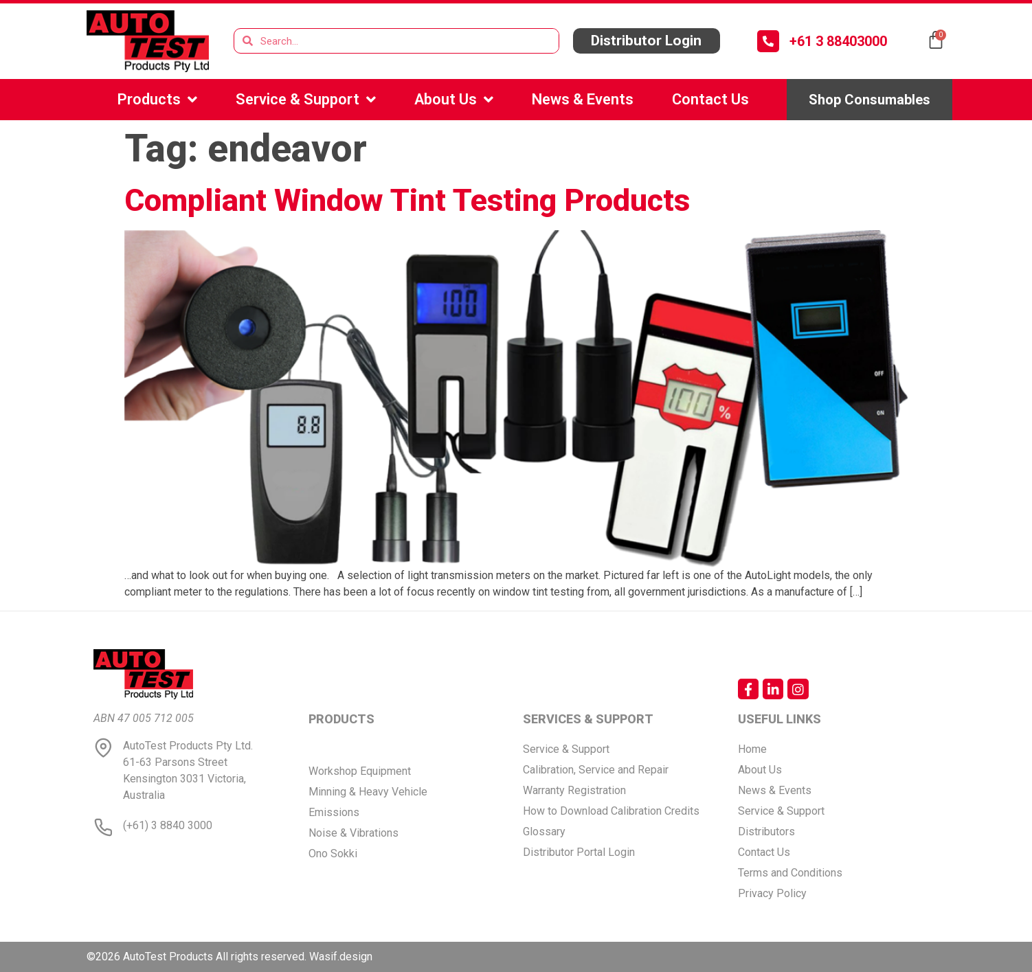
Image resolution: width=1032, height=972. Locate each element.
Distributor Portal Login (579, 852)
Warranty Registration (574, 790)
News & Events (582, 99)
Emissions (334, 812)
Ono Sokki (333, 853)
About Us (453, 99)
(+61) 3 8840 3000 (167, 825)
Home (752, 749)
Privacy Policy (772, 893)
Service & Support (306, 99)
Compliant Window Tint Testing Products (407, 200)
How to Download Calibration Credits (611, 810)
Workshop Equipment (360, 771)
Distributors (766, 831)
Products (157, 99)
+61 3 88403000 (838, 41)
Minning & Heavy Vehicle (368, 791)
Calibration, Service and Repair (596, 769)
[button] (646, 41)
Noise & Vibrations (354, 832)
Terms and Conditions (790, 872)
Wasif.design (340, 956)
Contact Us (710, 99)
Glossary (544, 831)
